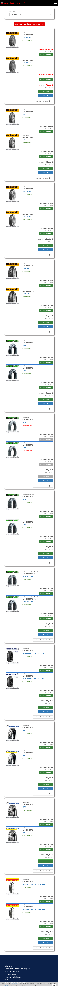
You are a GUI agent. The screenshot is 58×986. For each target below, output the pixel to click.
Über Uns (8, 966)
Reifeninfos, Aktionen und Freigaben (17, 969)
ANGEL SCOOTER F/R (33, 884)
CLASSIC (27, 37)
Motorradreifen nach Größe (14, 980)
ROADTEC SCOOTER (33, 653)
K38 (24, 345)
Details (45, 95)
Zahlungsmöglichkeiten (13, 971)
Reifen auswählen (46, 54)
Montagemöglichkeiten (13, 977)
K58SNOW (27, 576)
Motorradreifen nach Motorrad (15, 983)
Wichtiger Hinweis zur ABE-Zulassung (29, 24)
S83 (24, 807)
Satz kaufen (45, 91)
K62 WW (26, 191)
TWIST (25, 268)
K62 (24, 114)
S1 (23, 730)
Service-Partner (10, 974)
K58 (24, 499)
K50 (24, 422)
